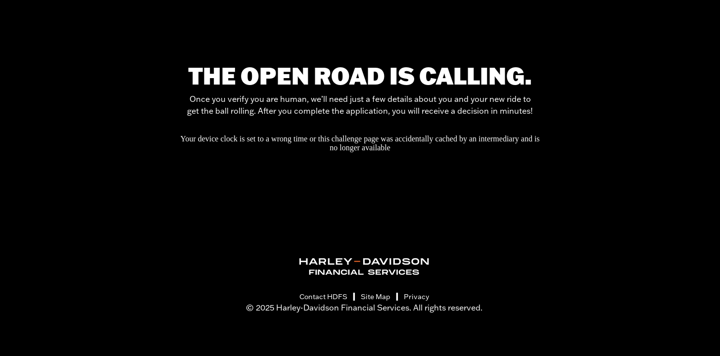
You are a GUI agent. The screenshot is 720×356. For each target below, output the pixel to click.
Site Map (375, 296)
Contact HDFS (323, 296)
